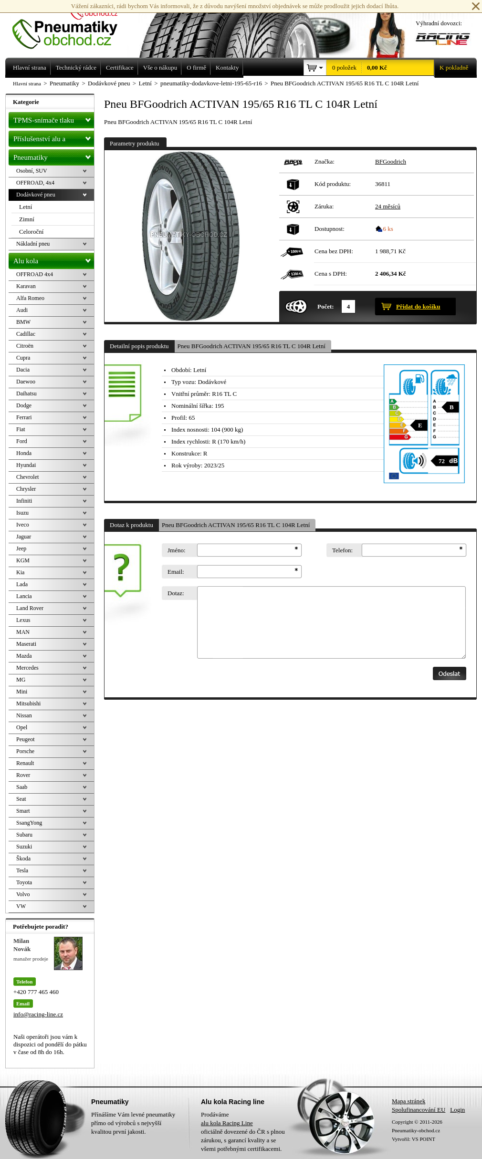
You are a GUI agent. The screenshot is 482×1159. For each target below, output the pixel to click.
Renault (25, 763)
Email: (176, 571)
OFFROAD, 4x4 (35, 182)
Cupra (23, 357)
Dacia (23, 369)
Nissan (24, 715)
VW (21, 906)
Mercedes (27, 667)
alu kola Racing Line (227, 1123)
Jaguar (23, 536)
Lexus (23, 620)
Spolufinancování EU (418, 1109)
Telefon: (342, 550)
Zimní (26, 219)
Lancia (24, 596)
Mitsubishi (28, 703)
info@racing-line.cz (38, 1014)
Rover (23, 775)
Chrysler (26, 489)
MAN (23, 632)
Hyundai (26, 465)
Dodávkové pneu (35, 194)
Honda (23, 453)
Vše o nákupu (160, 67)
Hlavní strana (27, 83)
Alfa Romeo (30, 298)
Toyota (24, 882)
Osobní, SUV (31, 170)
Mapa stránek (408, 1101)
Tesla (22, 870)
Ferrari (24, 417)
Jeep (21, 548)
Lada (22, 584)
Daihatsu (26, 393)
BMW (23, 322)
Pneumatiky (53, 155)
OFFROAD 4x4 (34, 274)
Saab (21, 787)
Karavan (26, 286)
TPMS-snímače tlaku (53, 118)
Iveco (22, 524)
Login (457, 1109)
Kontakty (227, 67)
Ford (21, 441)
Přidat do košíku (418, 306)
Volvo (23, 894)
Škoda (23, 858)
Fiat (20, 429)
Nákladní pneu (33, 243)
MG (20, 679)
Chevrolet (27, 477)
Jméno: (177, 550)
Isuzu (22, 512)
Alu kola (53, 259)
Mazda (24, 655)
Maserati (26, 644)
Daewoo (25, 381)
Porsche (25, 751)
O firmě (196, 67)
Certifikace (120, 67)
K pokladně (451, 68)
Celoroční (31, 231)
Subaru (24, 834)
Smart (23, 810)
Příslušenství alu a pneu (53, 139)
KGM (23, 560)
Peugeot (25, 739)
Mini (21, 691)
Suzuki (24, 846)
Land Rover (29, 608)
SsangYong (29, 822)
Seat (21, 799)
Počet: (325, 306)
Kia (20, 572)
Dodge (23, 405)
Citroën (24, 345)
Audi (22, 310)
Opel (21, 727)
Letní (25, 206)
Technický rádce (76, 67)
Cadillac (25, 334)
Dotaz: (176, 593)
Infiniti (24, 500)
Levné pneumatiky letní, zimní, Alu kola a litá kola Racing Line (72, 25)
